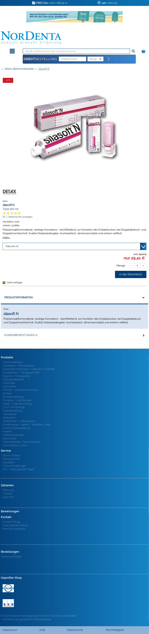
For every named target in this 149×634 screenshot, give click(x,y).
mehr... (6, 237)
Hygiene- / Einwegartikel (16, 376)
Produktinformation (18, 297)
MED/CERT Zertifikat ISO (8, 588)
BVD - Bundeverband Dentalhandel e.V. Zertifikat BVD (8, 603)
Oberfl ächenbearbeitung (16, 428)
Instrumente (9, 386)
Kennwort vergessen (14, 528)
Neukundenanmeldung (15, 525)
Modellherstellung (12, 410)
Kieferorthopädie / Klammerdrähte (21, 442)
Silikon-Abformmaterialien (19, 68)
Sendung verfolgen (11, 556)
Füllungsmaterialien (13, 379)
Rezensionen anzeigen (20, 216)
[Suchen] (133, 51)
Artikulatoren (9, 414)
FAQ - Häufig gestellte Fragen (19, 469)
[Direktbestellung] (108, 59)
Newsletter (9, 462)
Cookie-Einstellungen (14, 465)
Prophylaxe (9, 383)
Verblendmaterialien (13, 435)
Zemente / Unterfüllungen (17, 400)
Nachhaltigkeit (115, 630)
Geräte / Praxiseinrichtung (17, 403)
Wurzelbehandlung (13, 396)
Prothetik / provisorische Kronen (21, 390)
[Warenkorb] (143, 50)
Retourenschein (11, 459)
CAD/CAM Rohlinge (14, 407)
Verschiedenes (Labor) (15, 445)
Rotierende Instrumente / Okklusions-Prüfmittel (29, 369)
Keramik (7, 431)
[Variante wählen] (74, 246)
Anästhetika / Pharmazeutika (18, 365)
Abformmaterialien (13, 362)
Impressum (10, 630)
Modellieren (9, 417)
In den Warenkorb (130, 274)
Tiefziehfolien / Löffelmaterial (19, 421)
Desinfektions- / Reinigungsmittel (21, 372)
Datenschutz (75, 630)
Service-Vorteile (11, 455)
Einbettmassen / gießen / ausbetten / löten (27, 424)
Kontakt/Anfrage (11, 521)
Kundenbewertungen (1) (20, 335)
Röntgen (7, 393)
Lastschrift (8, 497)
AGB (42, 630)
